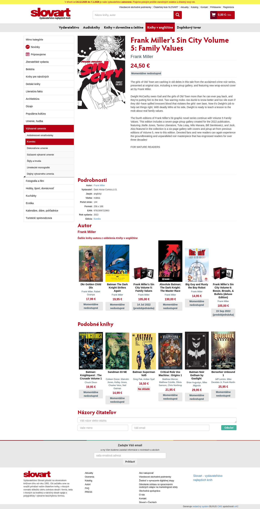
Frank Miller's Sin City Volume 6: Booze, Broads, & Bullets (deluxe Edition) (223, 291)
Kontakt (204, 7)
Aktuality (184, 7)
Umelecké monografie (38, 167)
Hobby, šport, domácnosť (40, 188)
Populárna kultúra (36, 113)
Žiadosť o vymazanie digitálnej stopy (156, 480)
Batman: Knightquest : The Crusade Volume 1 (91, 375)
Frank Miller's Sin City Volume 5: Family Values (143, 287)
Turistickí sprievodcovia (39, 218)
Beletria (30, 69)
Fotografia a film (35, 180)
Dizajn (29, 106)
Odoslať (228, 427)
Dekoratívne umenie (37, 148)
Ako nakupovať (146, 473)
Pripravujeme (38, 54)
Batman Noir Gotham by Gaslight (196, 375)
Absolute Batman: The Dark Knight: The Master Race (170, 287)
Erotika (30, 203)
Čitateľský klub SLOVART (165, 7)
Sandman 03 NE (117, 372)
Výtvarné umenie (36, 128)
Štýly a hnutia (34, 161)
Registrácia (228, 7)
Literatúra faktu (34, 91)
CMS (219, 506)
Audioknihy (91, 27)
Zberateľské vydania (37, 61)
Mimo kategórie (34, 39)
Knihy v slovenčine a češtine (123, 27)
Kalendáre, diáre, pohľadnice (42, 210)
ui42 (236, 506)
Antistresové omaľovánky (40, 135)
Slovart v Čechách (148, 502)
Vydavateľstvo (69, 27)
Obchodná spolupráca (149, 491)
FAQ (87, 488)
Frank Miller (142, 56)
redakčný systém (200, 506)
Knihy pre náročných (37, 76)
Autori (87, 484)
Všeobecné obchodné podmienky (135, 7)
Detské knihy (33, 84)
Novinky (35, 47)
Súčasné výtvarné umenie (40, 154)
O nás (142, 494)
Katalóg (194, 7)
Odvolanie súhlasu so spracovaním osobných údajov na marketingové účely (158, 485)
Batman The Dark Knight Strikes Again (117, 287)
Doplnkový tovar (189, 27)
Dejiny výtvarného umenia (40, 173)
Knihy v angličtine (160, 27)
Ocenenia (89, 477)
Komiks (31, 141)
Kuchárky (31, 195)
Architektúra (32, 98)
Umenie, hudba (34, 121)
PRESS (88, 492)
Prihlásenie (215, 7)
